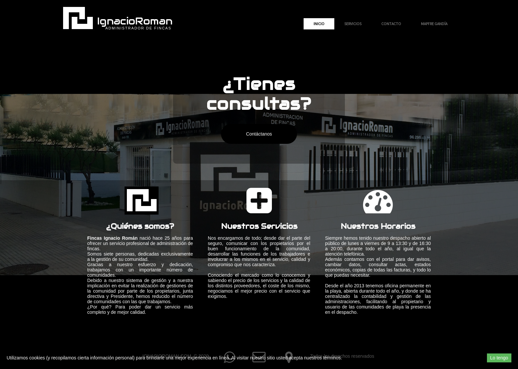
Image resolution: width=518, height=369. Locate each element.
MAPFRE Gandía (434, 23)
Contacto (391, 23)
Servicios (352, 23)
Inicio (319, 23)
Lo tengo (499, 357)
